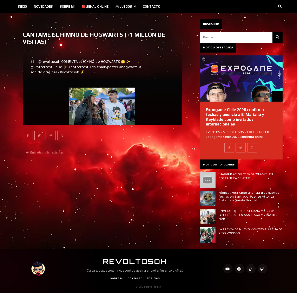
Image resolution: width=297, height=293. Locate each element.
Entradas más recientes (45, 152)
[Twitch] (262, 268)
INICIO (22, 6)
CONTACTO (151, 6)
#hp (93, 67)
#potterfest (78, 67)
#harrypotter (107, 67)
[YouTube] (227, 268)
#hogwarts (128, 67)
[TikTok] (251, 268)
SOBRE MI (67, 6)
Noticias (153, 278)
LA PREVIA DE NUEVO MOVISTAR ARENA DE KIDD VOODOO (250, 231)
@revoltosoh (49, 61)
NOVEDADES (43, 6)
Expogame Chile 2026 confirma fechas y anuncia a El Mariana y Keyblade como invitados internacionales (235, 117)
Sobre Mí (117, 278)
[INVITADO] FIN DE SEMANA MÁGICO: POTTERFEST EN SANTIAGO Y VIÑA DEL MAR (247, 214)
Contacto (135, 278)
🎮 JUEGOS (125, 6)
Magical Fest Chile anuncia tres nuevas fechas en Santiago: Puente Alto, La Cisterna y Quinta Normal (248, 196)
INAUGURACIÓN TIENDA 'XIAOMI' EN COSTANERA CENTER (245, 176)
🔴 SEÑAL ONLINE (94, 6)
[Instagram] (239, 268)
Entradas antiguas (163, 152)
